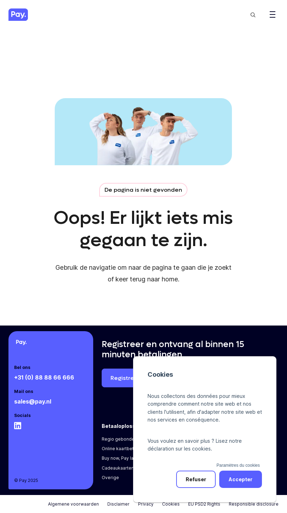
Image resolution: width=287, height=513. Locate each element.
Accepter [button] (240, 479)
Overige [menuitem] (110, 477)
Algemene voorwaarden (73, 504)
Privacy (146, 504)
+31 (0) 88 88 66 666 (44, 377)
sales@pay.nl (32, 401)
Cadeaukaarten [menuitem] (118, 468)
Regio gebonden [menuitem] (119, 439)
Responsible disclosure (254, 504)
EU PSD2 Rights (204, 504)
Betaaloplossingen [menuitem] (126, 426)
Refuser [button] (196, 479)
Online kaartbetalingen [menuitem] (125, 448)
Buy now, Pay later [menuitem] (120, 458)
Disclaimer (118, 504)
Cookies (171, 504)
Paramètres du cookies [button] (238, 465)
